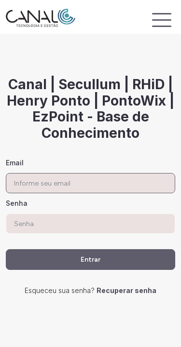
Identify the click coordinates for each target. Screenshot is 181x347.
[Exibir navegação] (161, 20)
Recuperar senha (126, 290)
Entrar (90, 259)
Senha (17, 203)
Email (15, 163)
